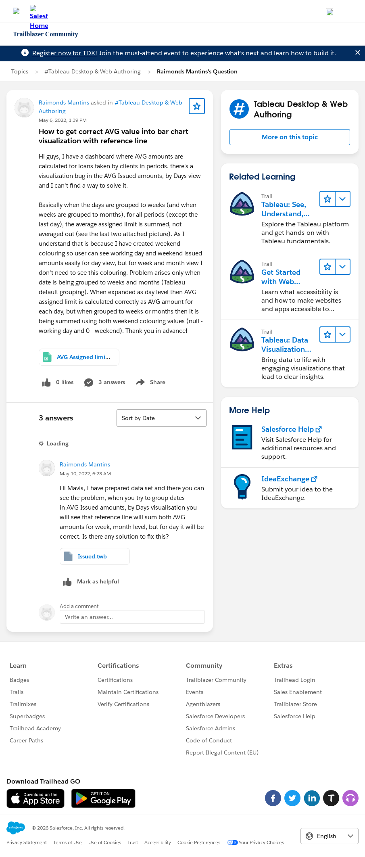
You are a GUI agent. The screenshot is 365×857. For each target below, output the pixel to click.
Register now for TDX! (64, 53)
